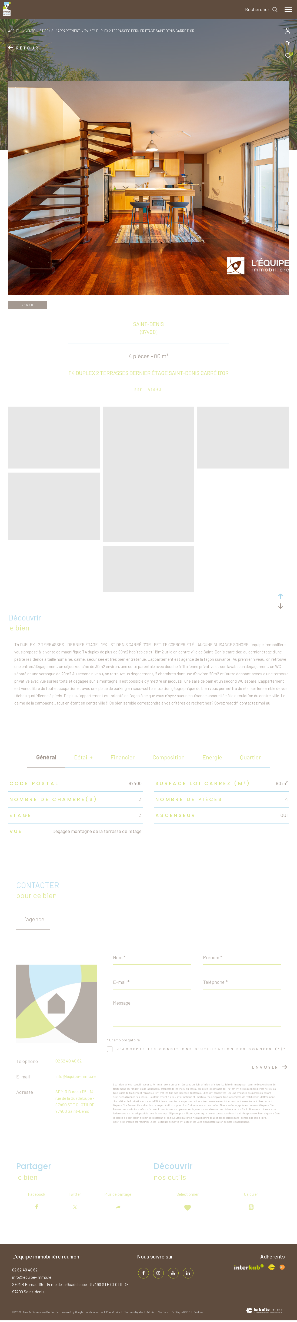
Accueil (14, 31)
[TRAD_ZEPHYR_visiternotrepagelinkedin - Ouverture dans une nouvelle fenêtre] (187, 1273)
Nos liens (163, 1313)
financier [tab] (123, 756)
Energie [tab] (212, 756)
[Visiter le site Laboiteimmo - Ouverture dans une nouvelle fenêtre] (264, 1312)
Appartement (69, 31)
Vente (30, 31)
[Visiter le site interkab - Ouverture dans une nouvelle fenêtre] (249, 1268)
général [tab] (46, 756)
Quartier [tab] (250, 756)
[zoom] (54, 466)
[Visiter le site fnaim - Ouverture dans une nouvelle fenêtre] (271, 1269)
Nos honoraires (94, 1313)
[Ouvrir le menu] (288, 9)
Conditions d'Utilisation (210, 1121)
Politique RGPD (181, 1313)
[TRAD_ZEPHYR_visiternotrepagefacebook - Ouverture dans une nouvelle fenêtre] (142, 1273)
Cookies (198, 1313)
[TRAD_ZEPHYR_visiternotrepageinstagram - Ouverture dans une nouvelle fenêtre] (157, 1273)
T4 (86, 31)
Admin (150, 1313)
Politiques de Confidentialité (173, 1121)
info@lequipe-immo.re (75, 1076)
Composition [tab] (168, 756)
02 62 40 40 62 (68, 1060)
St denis (46, 31)
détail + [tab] (83, 756)
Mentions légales (134, 1313)
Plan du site (113, 1313)
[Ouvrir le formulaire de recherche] (261, 9)
